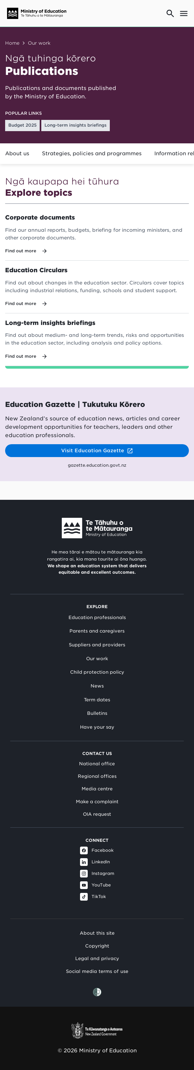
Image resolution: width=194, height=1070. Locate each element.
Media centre (97, 788)
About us (17, 153)
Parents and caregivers (97, 631)
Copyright (97, 946)
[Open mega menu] (184, 13)
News (97, 685)
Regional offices (97, 776)
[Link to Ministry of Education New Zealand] (97, 528)
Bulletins (97, 713)
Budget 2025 (22, 125)
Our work (39, 43)
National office (97, 763)
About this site (97, 933)
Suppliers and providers (97, 644)
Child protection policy (97, 672)
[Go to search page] (170, 13)
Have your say (97, 727)
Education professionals (97, 617)
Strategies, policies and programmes (91, 153)
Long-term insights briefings (75, 125)
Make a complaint (97, 801)
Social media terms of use (97, 971)
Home (12, 43)
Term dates (97, 699)
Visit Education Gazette (97, 450)
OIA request (97, 814)
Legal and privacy (97, 958)
